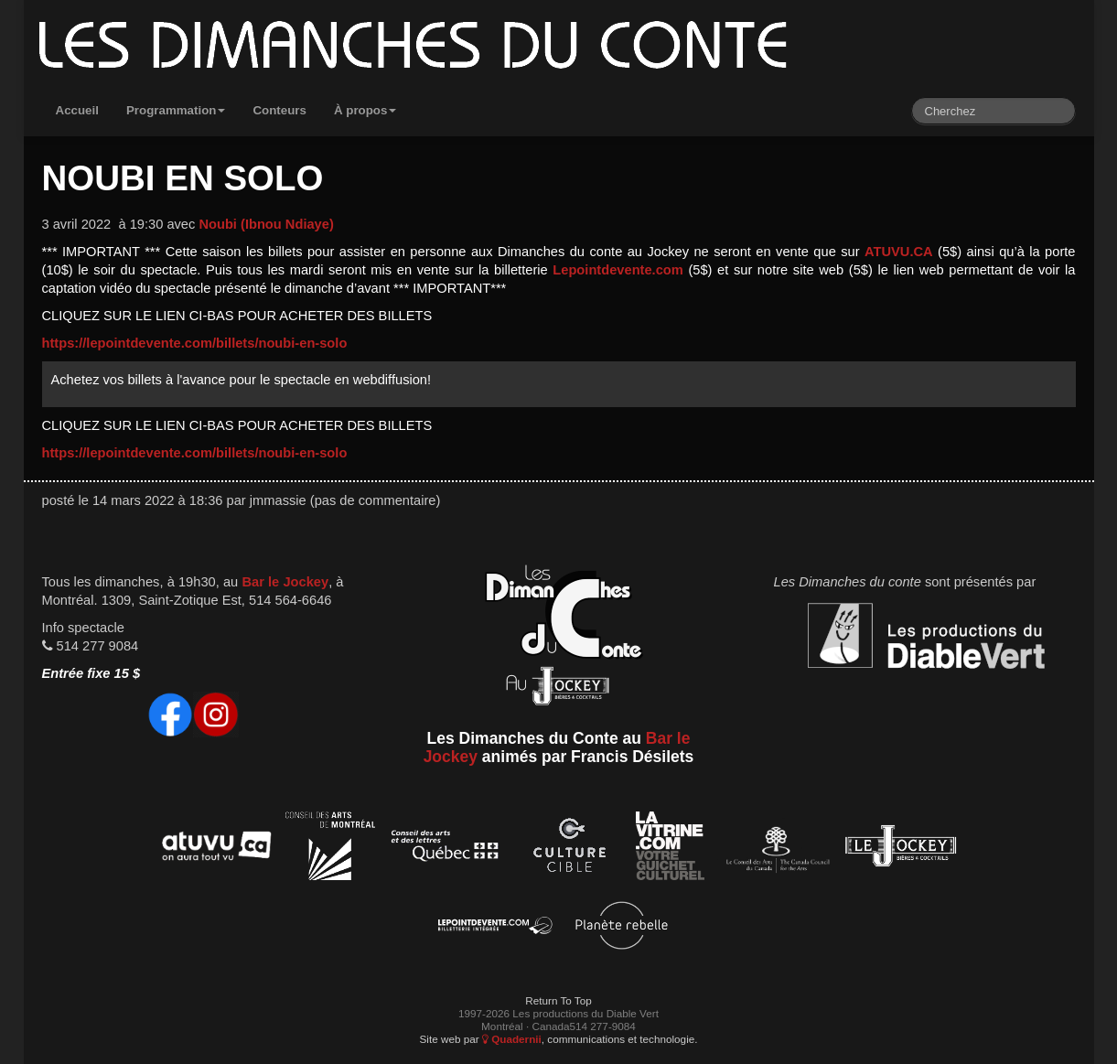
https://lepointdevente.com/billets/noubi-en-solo (195, 343)
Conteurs (279, 110)
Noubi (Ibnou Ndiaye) (266, 224)
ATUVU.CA (899, 251)
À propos (365, 110)
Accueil (77, 110)
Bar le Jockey (285, 582)
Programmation (176, 110)
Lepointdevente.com (618, 270)
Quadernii (512, 1039)
